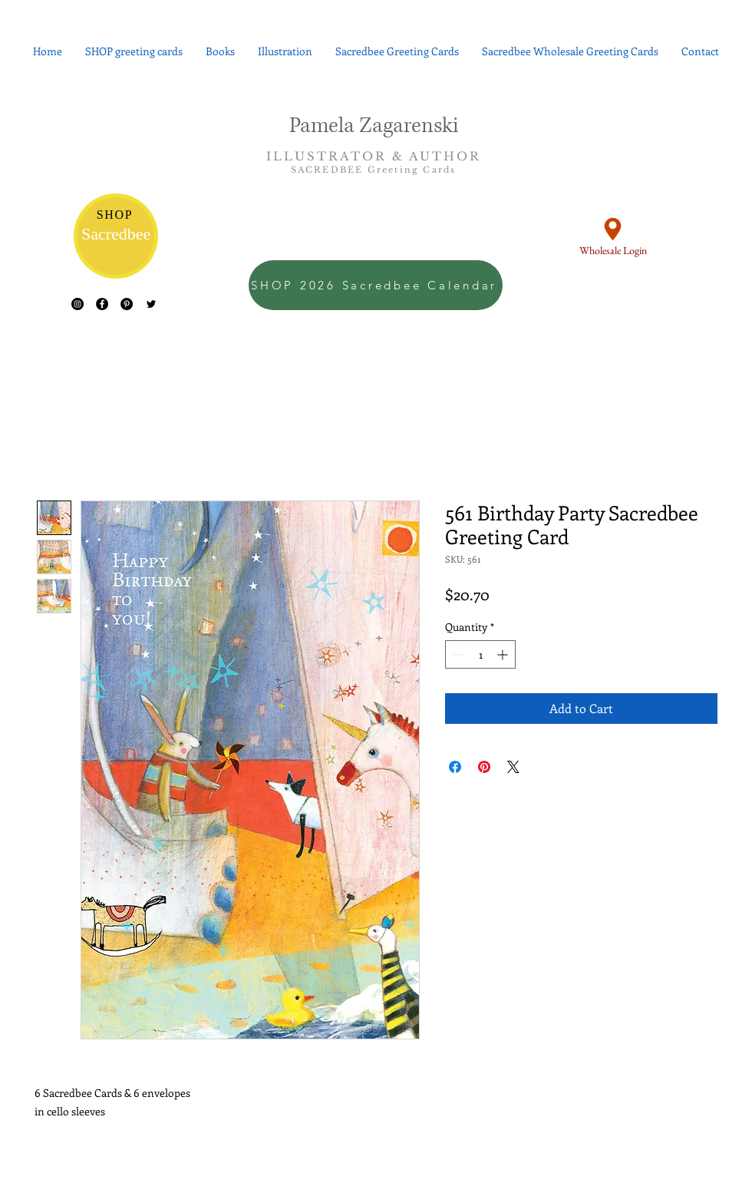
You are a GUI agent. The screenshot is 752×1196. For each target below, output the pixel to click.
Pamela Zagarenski (374, 126)
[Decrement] (457, 654)
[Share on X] (513, 767)
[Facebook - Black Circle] (102, 304)
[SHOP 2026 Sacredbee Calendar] (376, 285)
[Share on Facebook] (455, 767)
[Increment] (503, 654)
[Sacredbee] (116, 236)
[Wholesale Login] (613, 236)
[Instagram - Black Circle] (77, 304)
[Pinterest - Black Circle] (126, 304)
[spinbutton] (480, 654)
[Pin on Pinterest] (484, 767)
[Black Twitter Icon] (151, 304)
